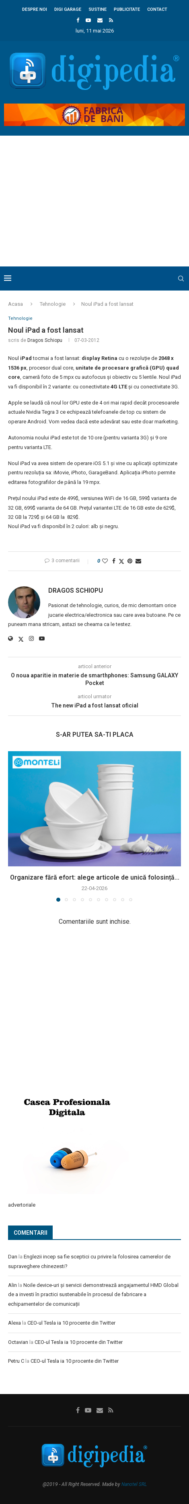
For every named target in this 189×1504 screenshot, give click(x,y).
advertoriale (21, 1205)
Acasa (15, 304)
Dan (12, 1257)
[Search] (181, 278)
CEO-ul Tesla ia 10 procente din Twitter (71, 1323)
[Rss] (111, 20)
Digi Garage (67, 9)
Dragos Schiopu (44, 340)
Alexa (14, 1323)
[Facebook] (77, 20)
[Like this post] (105, 561)
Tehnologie (53, 304)
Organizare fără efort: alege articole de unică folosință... (94, 877)
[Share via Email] (138, 561)
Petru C (16, 1361)
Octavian (18, 1342)
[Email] (100, 20)
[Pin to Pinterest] (129, 561)
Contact (157, 9)
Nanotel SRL (134, 1484)
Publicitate (127, 9)
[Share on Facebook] (113, 561)
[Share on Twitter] (121, 561)
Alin (12, 1285)
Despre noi (34, 9)
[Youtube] (88, 20)
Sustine (97, 9)
